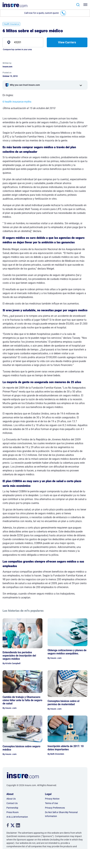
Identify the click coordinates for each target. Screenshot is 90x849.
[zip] (23, 42)
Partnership (12, 807)
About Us (11, 798)
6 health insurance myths (17, 101)
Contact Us (12, 803)
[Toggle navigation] (86, 4)
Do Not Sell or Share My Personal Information (61, 814)
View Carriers (67, 42)
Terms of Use (51, 803)
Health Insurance (11, 24)
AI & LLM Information (17, 817)
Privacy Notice (52, 798)
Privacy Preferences (55, 807)
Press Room (12, 812)
